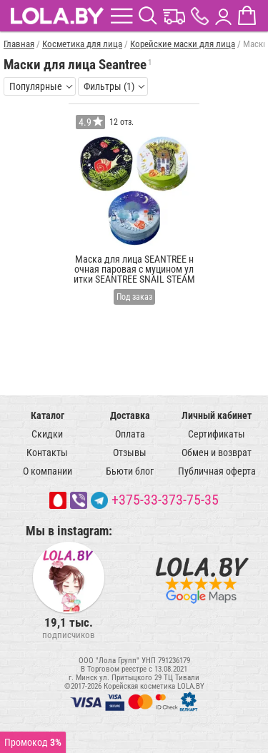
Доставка (130, 415)
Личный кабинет (217, 415)
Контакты (47, 452)
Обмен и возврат (217, 452)
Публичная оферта (217, 471)
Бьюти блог (130, 471)
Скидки (47, 434)
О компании (47, 471)
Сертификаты (216, 434)
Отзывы (130, 452)
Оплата (130, 434)
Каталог (47, 415)
